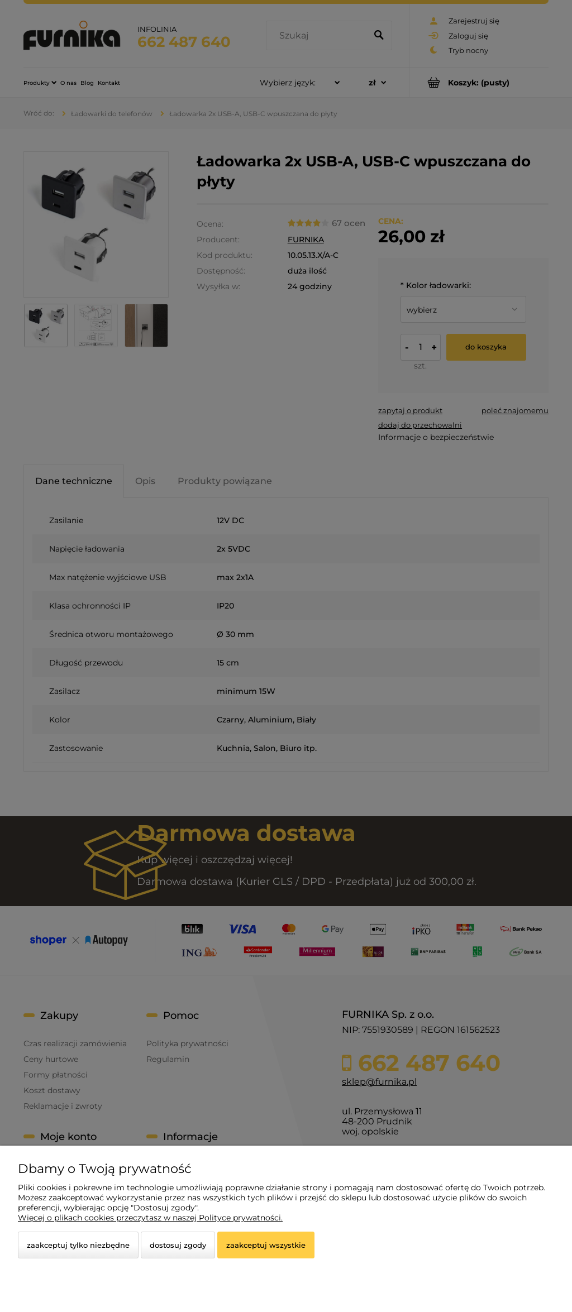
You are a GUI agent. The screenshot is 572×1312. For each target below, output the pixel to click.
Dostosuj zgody (178, 1245)
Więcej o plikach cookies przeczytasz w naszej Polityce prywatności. (150, 1218)
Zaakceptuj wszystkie (266, 1245)
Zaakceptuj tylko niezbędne (78, 1245)
